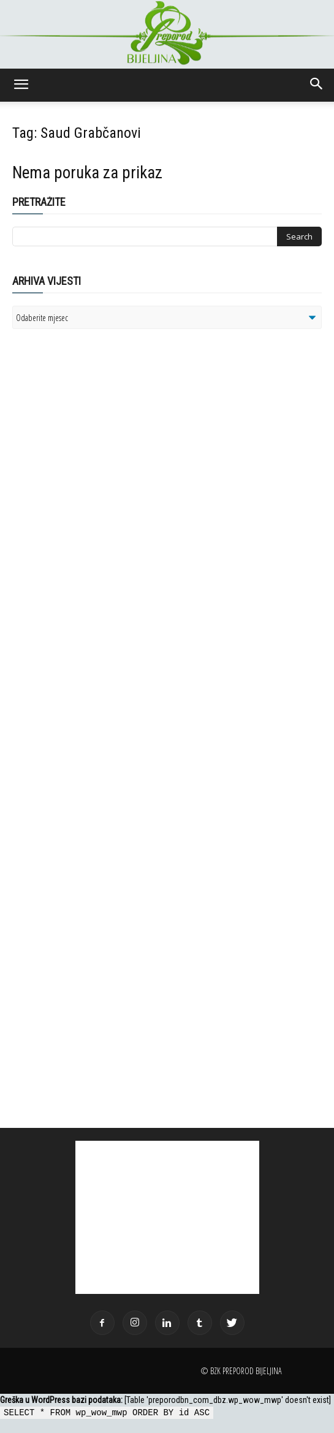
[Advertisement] (107, 496)
